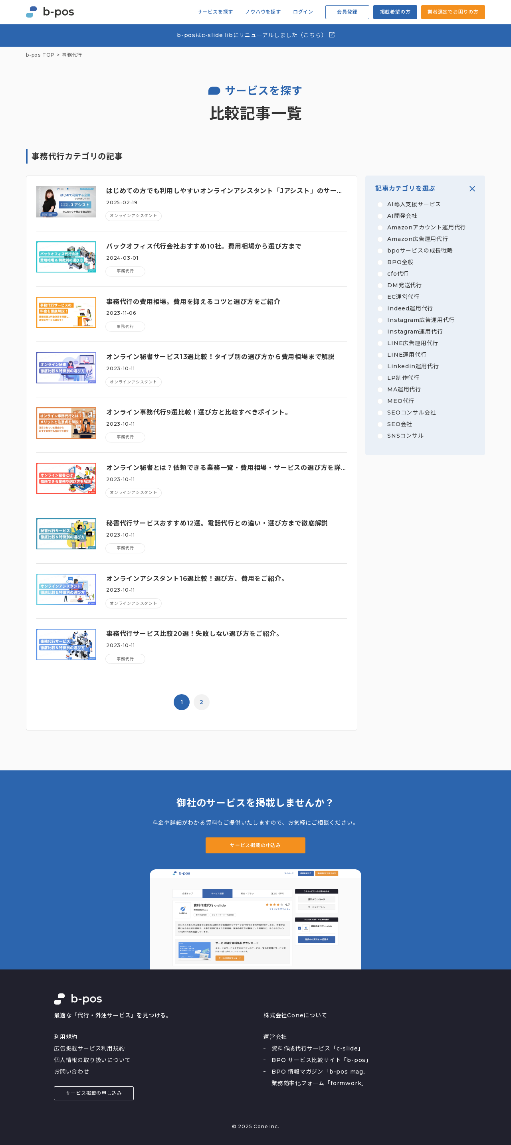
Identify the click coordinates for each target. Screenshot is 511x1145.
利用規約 (65, 1036)
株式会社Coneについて (295, 1015)
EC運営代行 (403, 296)
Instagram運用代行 (415, 331)
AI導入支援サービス (414, 204)
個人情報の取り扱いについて (92, 1060)
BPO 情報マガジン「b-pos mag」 (320, 1071)
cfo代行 (398, 273)
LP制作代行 (403, 377)
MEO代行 (400, 401)
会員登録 (347, 12)
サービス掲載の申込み (255, 845)
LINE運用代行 (406, 354)
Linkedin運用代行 (413, 366)
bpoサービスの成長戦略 (420, 250)
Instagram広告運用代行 (421, 320)
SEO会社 (399, 424)
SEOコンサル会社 (411, 412)
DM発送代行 (404, 285)
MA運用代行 (404, 389)
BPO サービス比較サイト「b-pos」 (321, 1060)
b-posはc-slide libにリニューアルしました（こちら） (256, 35)
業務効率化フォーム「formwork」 (319, 1083)
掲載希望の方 (395, 12)
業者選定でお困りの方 (453, 12)
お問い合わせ (71, 1071)
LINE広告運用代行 (412, 343)
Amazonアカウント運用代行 (426, 227)
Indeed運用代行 (410, 308)
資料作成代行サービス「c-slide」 (317, 1048)
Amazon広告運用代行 (417, 239)
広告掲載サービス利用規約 (89, 1048)
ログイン (303, 12)
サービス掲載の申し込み (94, 1093)
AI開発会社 (402, 215)
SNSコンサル (405, 435)
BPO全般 (400, 262)
